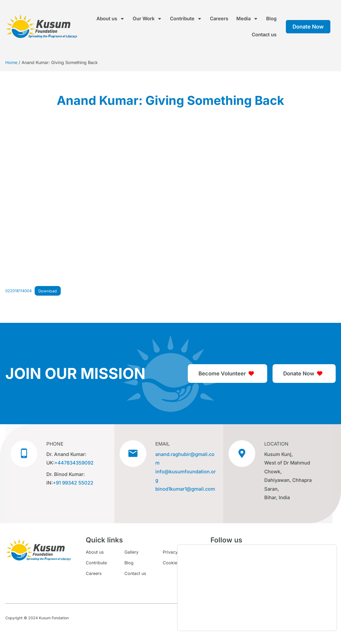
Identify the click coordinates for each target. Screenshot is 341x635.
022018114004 (18, 291)
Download (47, 291)
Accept (309, 608)
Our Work (147, 19)
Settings (310, 619)
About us (110, 19)
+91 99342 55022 (73, 483)
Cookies (171, 562)
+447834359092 (74, 463)
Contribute (186, 19)
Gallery (131, 552)
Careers (219, 18)
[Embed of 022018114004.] (170, 205)
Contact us (264, 34)
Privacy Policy (177, 552)
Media (247, 19)
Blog (271, 18)
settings (238, 621)
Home (11, 62)
